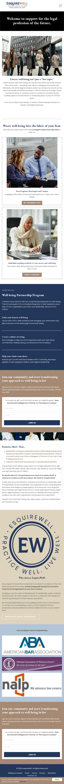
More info (23, 781)
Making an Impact (15, 773)
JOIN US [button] (32, 422)
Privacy (42, 773)
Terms (34, 773)
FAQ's (27, 773)
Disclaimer (52, 773)
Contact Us (32, 775)
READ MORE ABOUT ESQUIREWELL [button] (21, 616)
